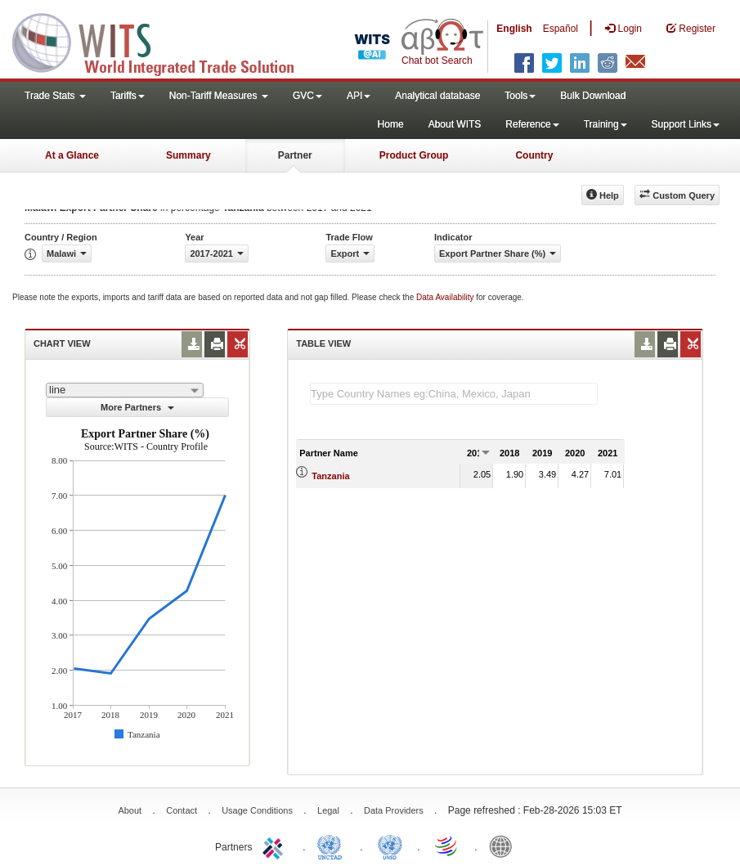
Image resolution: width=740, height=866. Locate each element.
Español (560, 28)
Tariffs (127, 95)
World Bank (504, 845)
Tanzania (330, 476)
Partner (295, 155)
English (513, 28)
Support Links (686, 124)
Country (534, 155)
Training (605, 124)
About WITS (455, 124)
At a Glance (72, 155)
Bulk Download (593, 95)
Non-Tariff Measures (218, 95)
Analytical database (437, 95)
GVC (307, 95)
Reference (531, 124)
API (358, 95)
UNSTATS (390, 845)
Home (391, 124)
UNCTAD (332, 845)
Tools (520, 95)
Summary (188, 155)
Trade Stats (55, 95)
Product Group (414, 155)
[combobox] (125, 390)
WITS (163, 41)
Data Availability (446, 297)
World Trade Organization (447, 845)
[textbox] (454, 394)
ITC (275, 845)
